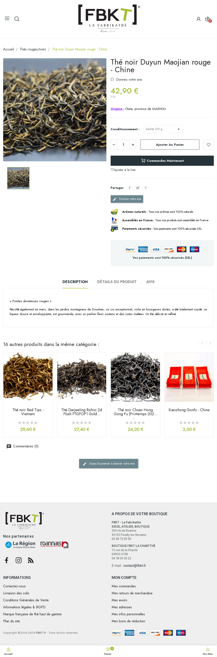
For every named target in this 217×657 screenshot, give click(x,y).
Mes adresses (122, 607)
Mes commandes (124, 586)
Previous (201, 343)
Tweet (138, 188)
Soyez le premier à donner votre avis (109, 463)
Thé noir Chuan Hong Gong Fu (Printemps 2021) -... (135, 413)
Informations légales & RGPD (24, 607)
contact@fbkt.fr (134, 566)
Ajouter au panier (170, 144)
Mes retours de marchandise (132, 593)
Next (210, 343)
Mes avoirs (119, 600)
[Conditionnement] (163, 129)
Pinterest (146, 188)
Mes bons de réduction (128, 621)
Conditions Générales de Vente (26, 600)
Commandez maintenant (162, 160)
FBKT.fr (41, 632)
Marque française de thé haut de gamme (32, 614)
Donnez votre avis (128, 79)
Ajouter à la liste (209, 144)
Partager (130, 188)
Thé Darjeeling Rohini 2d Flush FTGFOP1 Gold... (81, 412)
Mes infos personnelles (128, 614)
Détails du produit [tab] (117, 282)
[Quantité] (123, 145)
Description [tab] (75, 282)
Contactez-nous (14, 586)
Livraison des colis (16, 593)
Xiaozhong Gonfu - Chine (189, 410)
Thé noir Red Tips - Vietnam (28, 412)
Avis (150, 282)
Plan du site (11, 621)
